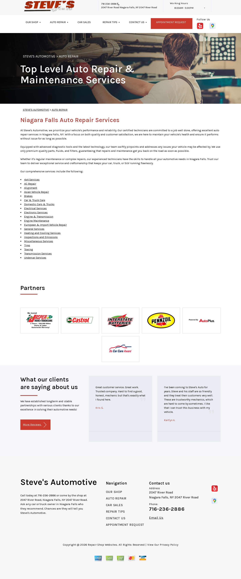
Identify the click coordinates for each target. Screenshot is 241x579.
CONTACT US (136, 22)
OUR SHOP (32, 22)
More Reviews (34, 425)
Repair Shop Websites (102, 544)
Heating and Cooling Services (42, 233)
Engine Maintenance (36, 220)
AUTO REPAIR (58, 22)
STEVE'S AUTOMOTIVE (39, 56)
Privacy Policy (169, 544)
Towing (28, 249)
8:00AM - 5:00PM (183, 8)
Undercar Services (35, 257)
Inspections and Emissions (41, 237)
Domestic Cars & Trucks (39, 204)
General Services (34, 229)
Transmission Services (38, 253)
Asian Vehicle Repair (36, 192)
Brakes (28, 196)
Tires (27, 245)
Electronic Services (36, 212)
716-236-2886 (109, 3)
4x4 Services (32, 179)
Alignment (30, 187)
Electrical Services (35, 208)
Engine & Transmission (38, 216)
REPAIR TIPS (110, 22)
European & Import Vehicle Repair (45, 224)
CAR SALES (84, 22)
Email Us (156, 517)
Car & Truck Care (34, 200)
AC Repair (30, 183)
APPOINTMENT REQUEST (171, 22)
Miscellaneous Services (38, 241)
